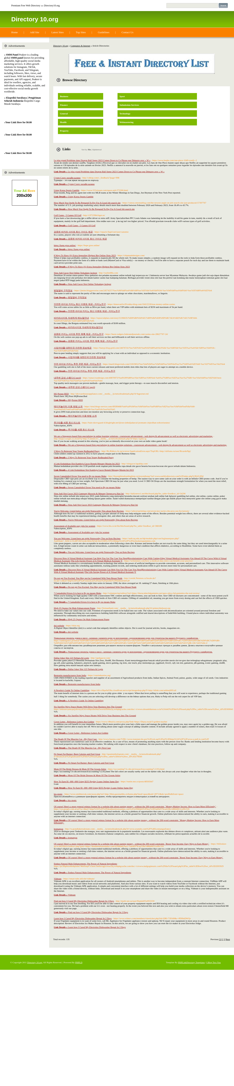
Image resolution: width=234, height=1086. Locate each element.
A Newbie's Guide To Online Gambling (71, 690)
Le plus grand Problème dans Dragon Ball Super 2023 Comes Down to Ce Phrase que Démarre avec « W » (102, 160)
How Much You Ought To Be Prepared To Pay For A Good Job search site (87, 202)
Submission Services (129, 105)
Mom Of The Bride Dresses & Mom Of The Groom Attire (80, 769)
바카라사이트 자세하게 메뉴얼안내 (71, 318)
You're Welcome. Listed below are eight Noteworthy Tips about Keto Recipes (89, 511)
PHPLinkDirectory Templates (191, 962)
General (64, 113)
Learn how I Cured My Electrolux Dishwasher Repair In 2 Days (83, 918)
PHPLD (78, 962)
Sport (122, 96)
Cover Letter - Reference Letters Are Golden (74, 721)
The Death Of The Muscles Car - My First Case (75, 739)
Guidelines (103, 32)
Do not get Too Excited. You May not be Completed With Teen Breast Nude (88, 578)
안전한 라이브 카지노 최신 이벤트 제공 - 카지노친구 (80, 304)
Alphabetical (97, 150)
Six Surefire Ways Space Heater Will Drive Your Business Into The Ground (88, 706)
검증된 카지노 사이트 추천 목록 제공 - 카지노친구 (79, 334)
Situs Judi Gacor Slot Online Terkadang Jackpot (75, 273)
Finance (64, 105)
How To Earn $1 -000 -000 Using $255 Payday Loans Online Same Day (86, 781)
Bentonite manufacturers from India (70, 675)
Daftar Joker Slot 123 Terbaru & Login (71, 658)
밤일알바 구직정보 (63, 290)
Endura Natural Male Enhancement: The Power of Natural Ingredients (85, 863)
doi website (59, 625)
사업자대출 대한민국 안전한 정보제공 (73, 348)
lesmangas (58, 829)
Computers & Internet (80, 45)
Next (228, 939)
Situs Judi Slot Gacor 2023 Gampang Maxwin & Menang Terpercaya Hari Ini (89, 493)
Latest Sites (57, 32)
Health (63, 122)
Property (64, 131)
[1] (220, 939)
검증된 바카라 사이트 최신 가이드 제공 (73, 232)
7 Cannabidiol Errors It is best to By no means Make (77, 593)
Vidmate (57, 878)
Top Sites (81, 32)
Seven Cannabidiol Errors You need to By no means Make (80, 476)
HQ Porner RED (61, 393)
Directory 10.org (34, 19)
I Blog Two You (213, 962)
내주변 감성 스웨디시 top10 (67, 377)
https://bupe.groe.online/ (65, 245)
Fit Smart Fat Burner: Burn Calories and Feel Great (77, 754)
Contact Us (127, 32)
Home (14, 32)
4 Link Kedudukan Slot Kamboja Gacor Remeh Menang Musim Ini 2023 (87, 463)
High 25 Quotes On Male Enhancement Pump (74, 608)
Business (64, 96)
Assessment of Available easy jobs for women (74, 526)
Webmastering (126, 122)
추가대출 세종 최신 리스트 (67, 422)
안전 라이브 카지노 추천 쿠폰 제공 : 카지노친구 (77, 364)
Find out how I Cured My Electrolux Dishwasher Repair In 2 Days (84, 901)
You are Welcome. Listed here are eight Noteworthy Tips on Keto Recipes (87, 538)
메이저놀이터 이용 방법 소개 (68, 406)
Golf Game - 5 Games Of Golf (67, 215)
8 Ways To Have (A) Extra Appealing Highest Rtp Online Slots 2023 (85, 255)
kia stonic (58, 794)
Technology (125, 113)
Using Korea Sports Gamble (66, 190)
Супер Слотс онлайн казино (67, 177)
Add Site (34, 32)
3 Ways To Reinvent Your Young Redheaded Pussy (77, 451)
